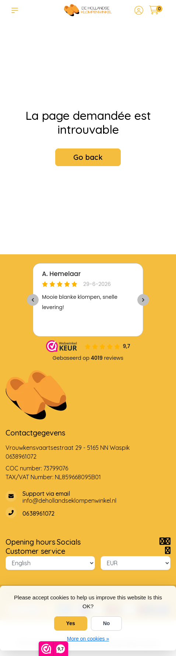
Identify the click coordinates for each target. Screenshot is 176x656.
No (106, 623)
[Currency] (135, 563)
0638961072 (21, 456)
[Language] (50, 563)
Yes (70, 623)
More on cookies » (88, 639)
